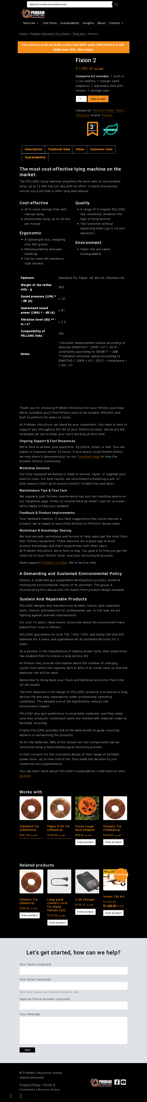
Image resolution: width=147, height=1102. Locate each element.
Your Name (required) (35, 964)
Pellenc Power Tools (108, 110)
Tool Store (50, 23)
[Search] (116, 4)
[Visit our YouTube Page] (123, 1083)
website (25, 776)
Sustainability (69, 23)
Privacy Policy (30, 1085)
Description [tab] (33, 149)
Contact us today (54, 562)
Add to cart (98, 99)
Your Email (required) (35, 979)
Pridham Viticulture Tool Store (49, 33)
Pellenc (107, 115)
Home (23, 33)
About (101, 23)
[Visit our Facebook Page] (117, 1083)
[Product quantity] (81, 99)
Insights (88, 23)
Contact (116, 23)
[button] (11, 1097)
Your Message (30, 1014)
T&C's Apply (85, 49)
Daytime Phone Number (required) (45, 999)
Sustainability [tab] (35, 157)
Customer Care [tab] (101, 149)
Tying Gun (78, 33)
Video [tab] (80, 149)
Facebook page (88, 456)
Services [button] (31, 23)
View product (85, 842)
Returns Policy (49, 1089)
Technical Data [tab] (59, 149)
